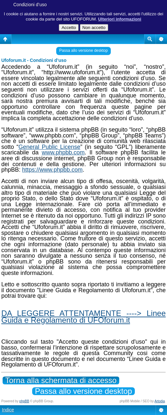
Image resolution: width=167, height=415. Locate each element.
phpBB (24, 401)
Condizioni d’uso (30, 4)
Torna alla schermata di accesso (61, 380)
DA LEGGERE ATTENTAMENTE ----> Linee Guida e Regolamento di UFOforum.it (83, 316)
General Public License (49, 147)
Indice (8, 409)
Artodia (160, 401)
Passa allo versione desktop (83, 50)
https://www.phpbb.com (52, 169)
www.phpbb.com (63, 152)
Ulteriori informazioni (119, 19)
